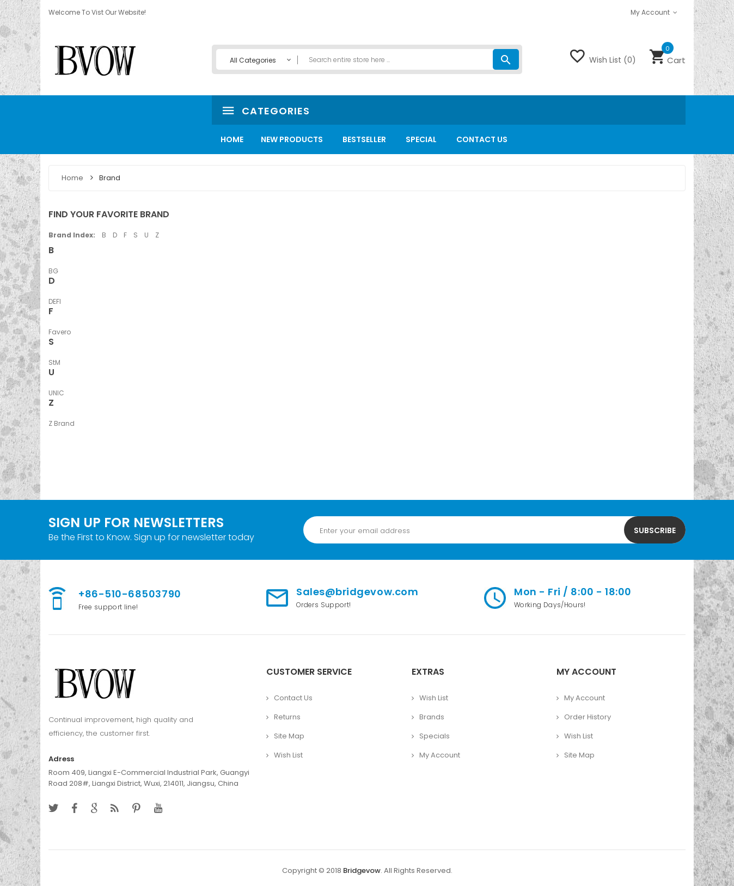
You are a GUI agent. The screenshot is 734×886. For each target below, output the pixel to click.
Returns (287, 717)
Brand (109, 178)
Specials (434, 736)
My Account (439, 755)
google (94, 808)
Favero (59, 332)
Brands (431, 717)
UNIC (56, 393)
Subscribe (655, 530)
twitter (53, 808)
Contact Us (293, 698)
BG (53, 271)
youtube (158, 808)
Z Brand (61, 423)
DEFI (54, 301)
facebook (74, 808)
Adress (61, 759)
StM (54, 362)
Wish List (288, 755)
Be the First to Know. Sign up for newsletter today (151, 537)
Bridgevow (362, 870)
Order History (587, 717)
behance (115, 808)
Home (73, 178)
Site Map (289, 736)
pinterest (136, 808)
